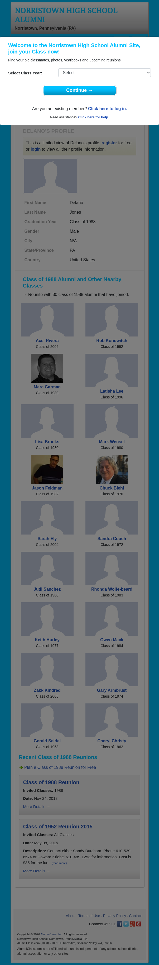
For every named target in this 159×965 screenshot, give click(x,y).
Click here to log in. (107, 108)
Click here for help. (93, 117)
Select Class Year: (25, 73)
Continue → (79, 90)
